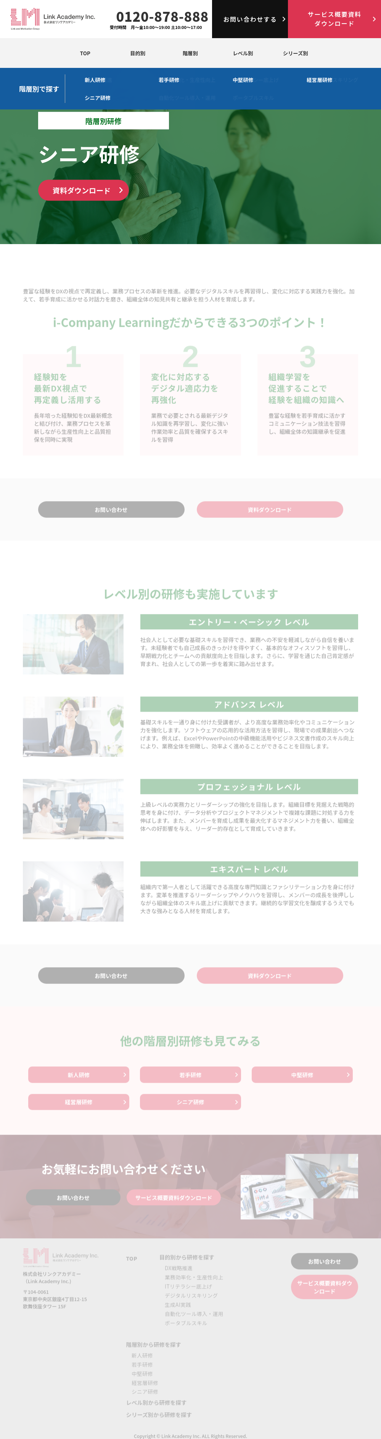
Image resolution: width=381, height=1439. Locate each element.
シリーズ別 (295, 53)
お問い (250, 19)
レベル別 (242, 53)
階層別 (190, 53)
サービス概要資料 (335, 19)
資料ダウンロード (82, 190)
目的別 (137, 53)
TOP (85, 53)
